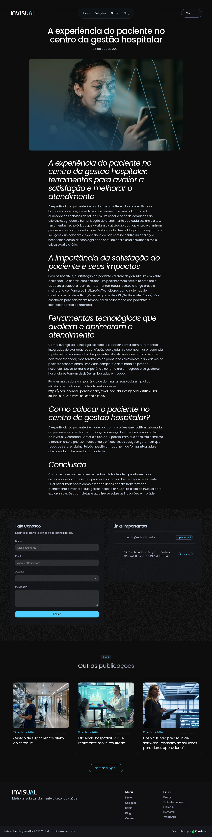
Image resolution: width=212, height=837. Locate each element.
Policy (167, 797)
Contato (130, 818)
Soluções (100, 13)
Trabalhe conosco (174, 802)
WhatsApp (170, 816)
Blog (126, 13)
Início (86, 13)
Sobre (114, 13)
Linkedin (168, 807)
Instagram (169, 812)
